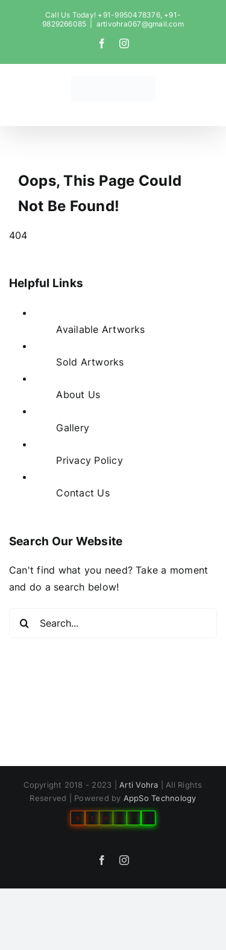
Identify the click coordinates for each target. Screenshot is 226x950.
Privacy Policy (89, 460)
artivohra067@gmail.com (140, 23)
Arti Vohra (138, 785)
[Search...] (113, 623)
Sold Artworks (90, 362)
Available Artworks (100, 329)
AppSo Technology (160, 798)
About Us (78, 394)
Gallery (72, 428)
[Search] (24, 623)
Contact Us (82, 493)
